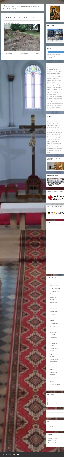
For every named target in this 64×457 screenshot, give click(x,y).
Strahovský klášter (54, 323)
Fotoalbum (11, 6)
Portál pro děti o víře (55, 288)
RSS (18, 454)
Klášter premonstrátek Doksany (53, 367)
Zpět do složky (23, 53)
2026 (57, 415)
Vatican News (53, 302)
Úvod (4, 6)
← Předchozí (8, 53)
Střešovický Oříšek (54, 378)
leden (53, 415)
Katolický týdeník (54, 311)
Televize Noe (53, 314)
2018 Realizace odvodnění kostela (27, 6)
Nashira (52, 381)
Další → (38, 53)
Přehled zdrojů (53, 427)
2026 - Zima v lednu (55, 40)
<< (49, 415)
